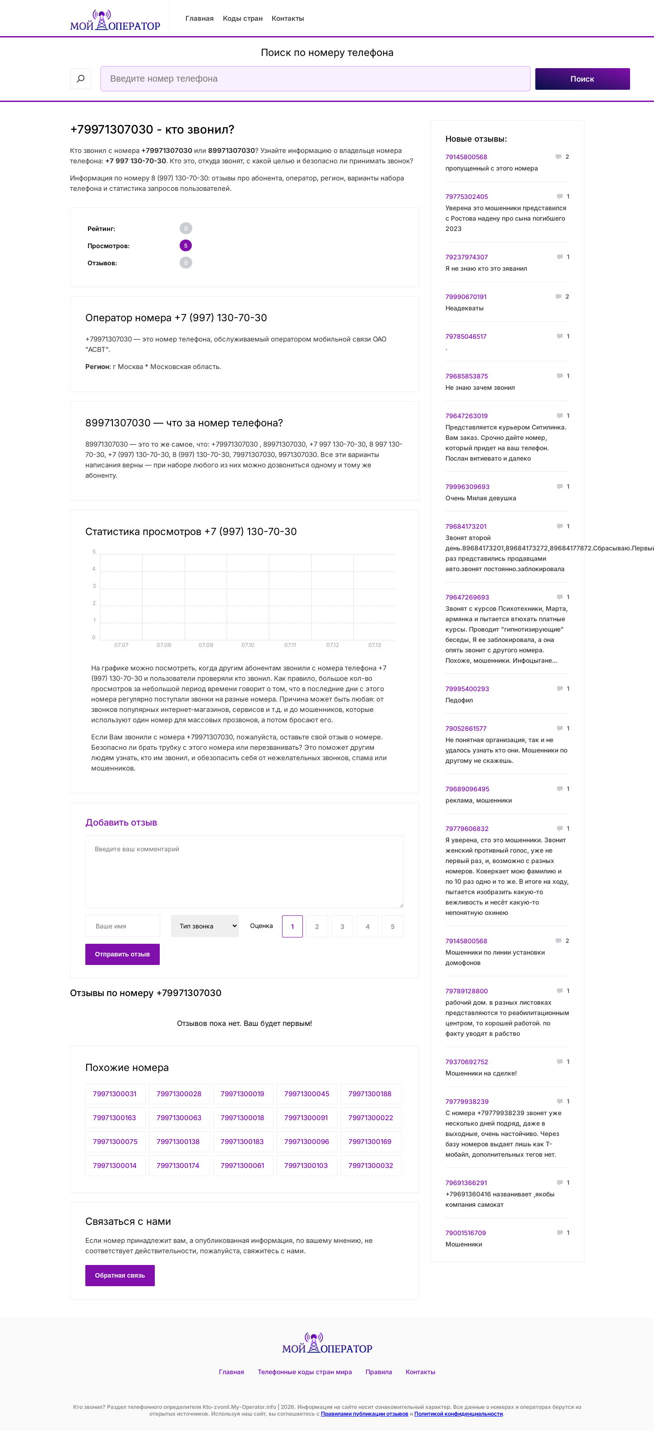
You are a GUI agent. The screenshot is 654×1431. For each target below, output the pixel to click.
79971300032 (370, 1165)
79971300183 (242, 1141)
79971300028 (179, 1093)
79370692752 (466, 1062)
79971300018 (242, 1117)
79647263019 (466, 416)
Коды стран (243, 18)
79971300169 (369, 1141)
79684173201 (466, 526)
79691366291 (466, 1182)
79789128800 (466, 991)
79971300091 (306, 1117)
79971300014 (115, 1165)
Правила (379, 1372)
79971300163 (114, 1117)
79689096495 (467, 789)
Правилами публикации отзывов (364, 1413)
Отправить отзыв (122, 954)
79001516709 (465, 1233)
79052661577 (466, 728)
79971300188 (369, 1093)
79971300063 (179, 1117)
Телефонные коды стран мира (305, 1372)
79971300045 (306, 1093)
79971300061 (242, 1165)
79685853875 (466, 376)
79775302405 (466, 196)
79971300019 (242, 1093)
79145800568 (466, 157)
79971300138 (178, 1141)
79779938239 (467, 1101)
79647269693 (467, 597)
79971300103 (306, 1165)
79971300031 (114, 1093)
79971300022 (370, 1117)
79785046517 (466, 336)
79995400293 (467, 688)
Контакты (288, 18)
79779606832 (467, 828)
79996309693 (467, 486)
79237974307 (466, 257)
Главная (200, 18)
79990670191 (466, 296)
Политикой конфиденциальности (458, 1413)
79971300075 (115, 1141)
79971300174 (178, 1165)
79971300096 (306, 1141)
